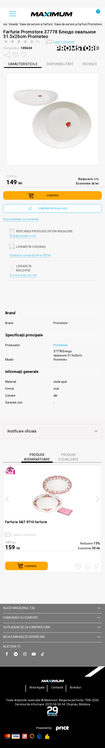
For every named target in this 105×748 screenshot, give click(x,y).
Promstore (60, 345)
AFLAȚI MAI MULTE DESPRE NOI (52, 637)
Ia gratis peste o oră (23, 236)
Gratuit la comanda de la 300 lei (30, 255)
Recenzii (89, 64)
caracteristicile (22, 64)
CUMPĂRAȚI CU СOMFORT (52, 617)
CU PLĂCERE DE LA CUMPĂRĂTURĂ (52, 627)
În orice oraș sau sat (23, 275)
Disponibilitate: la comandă (21, 219)
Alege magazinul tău (52, 608)
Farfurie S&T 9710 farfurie (26, 522)
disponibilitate (60, 64)
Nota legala (37, 687)
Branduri (75, 687)
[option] (52, 119)
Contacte (57, 687)
